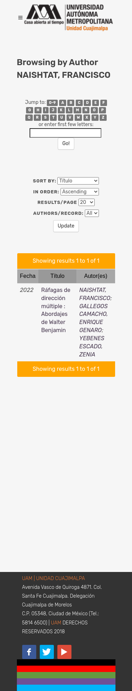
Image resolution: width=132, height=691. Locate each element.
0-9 (52, 102)
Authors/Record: (58, 213)
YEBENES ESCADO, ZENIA (91, 346)
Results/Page (57, 202)
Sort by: (45, 180)
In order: (46, 191)
